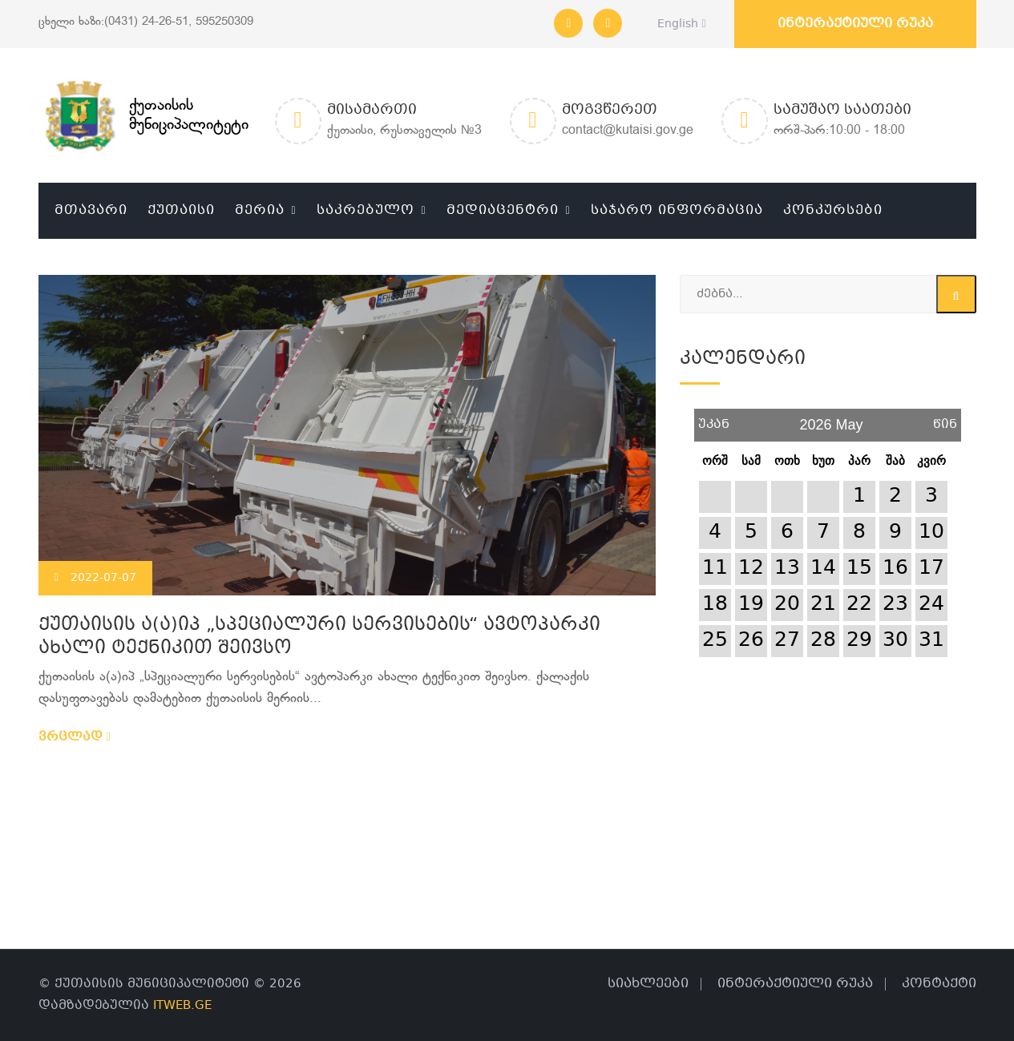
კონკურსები (833, 210)
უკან (713, 418)
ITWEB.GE (182, 1005)
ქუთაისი (181, 210)
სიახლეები (648, 984)
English (676, 24)
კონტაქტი (939, 984)
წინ (945, 418)
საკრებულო (365, 210)
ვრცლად (74, 737)
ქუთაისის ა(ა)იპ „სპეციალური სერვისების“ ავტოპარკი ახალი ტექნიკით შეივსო (319, 637)
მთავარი (91, 210)
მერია (260, 210)
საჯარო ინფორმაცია (677, 210)
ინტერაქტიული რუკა (855, 24)
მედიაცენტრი (502, 210)
